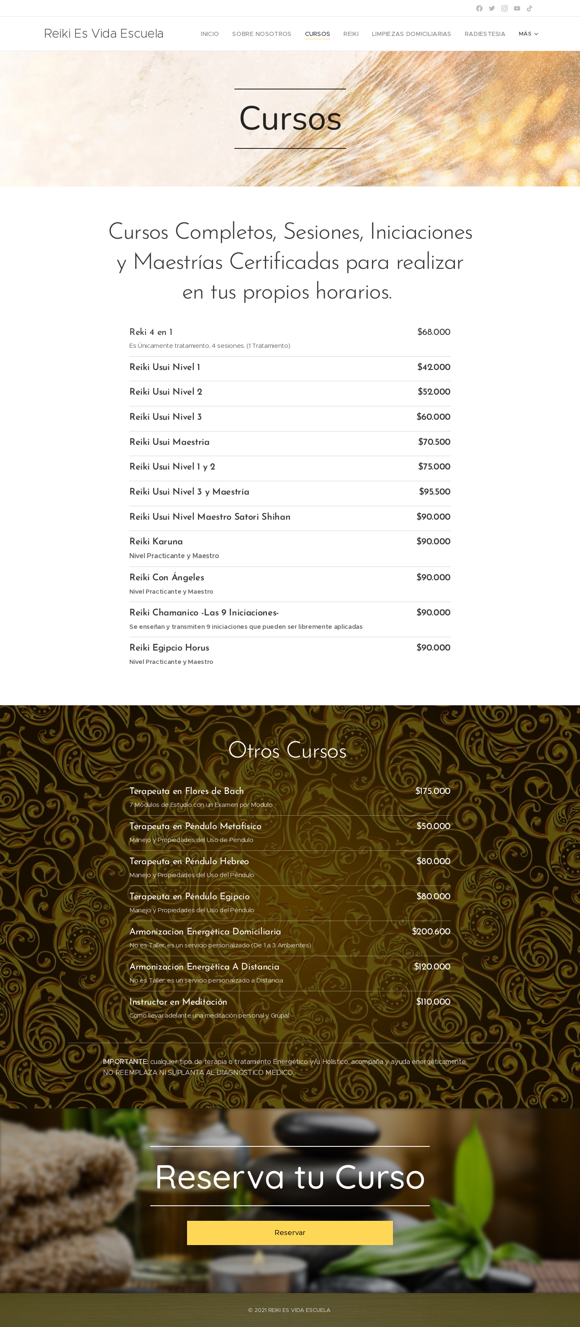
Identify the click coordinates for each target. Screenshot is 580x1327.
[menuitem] (230, 33)
